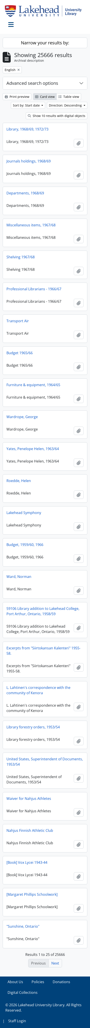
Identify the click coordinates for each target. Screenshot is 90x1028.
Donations (61, 981)
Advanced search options (32, 83)
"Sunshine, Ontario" (22, 926)
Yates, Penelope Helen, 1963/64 (32, 448)
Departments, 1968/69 (25, 193)
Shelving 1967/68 (20, 257)
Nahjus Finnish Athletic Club (29, 830)
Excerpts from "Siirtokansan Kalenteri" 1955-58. (43, 651)
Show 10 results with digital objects (56, 116)
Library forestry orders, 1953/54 (33, 727)
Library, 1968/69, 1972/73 (27, 129)
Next (55, 963)
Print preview (17, 97)
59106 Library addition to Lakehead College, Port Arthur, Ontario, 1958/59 (42, 611)
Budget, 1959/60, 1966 (24, 544)
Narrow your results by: (45, 43)
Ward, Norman (18, 576)
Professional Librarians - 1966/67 (33, 289)
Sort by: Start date (27, 105)
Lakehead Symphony (23, 512)
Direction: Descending (66, 105)
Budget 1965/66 (19, 352)
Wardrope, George (22, 416)
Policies (38, 981)
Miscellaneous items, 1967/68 (31, 225)
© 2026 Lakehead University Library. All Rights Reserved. (43, 1007)
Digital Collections (23, 992)
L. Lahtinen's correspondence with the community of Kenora (38, 690)
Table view (68, 97)
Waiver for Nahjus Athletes (28, 798)
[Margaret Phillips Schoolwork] (32, 894)
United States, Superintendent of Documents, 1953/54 (44, 762)
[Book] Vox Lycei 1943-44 (26, 862)
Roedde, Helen (18, 480)
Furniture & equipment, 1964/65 (33, 384)
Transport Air (17, 320)
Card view (45, 97)
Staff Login (17, 1020)
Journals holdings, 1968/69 (28, 161)
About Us (15, 981)
